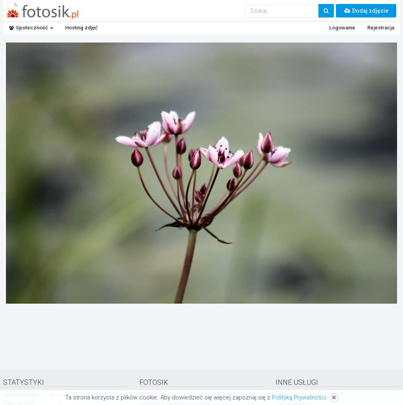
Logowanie (342, 28)
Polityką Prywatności (299, 397)
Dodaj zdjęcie (366, 11)
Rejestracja (380, 28)
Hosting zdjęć (81, 28)
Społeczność (31, 28)
